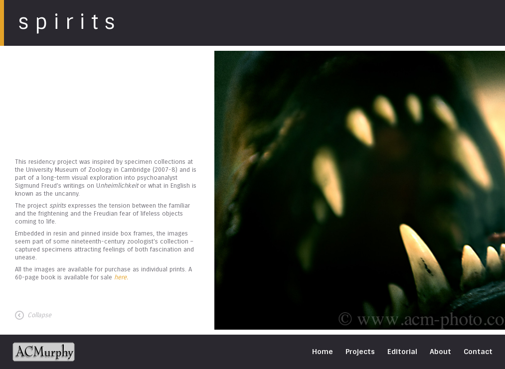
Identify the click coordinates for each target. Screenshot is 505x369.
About (440, 351)
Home (322, 351)
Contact (478, 351)
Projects (360, 351)
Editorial (402, 351)
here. (121, 277)
